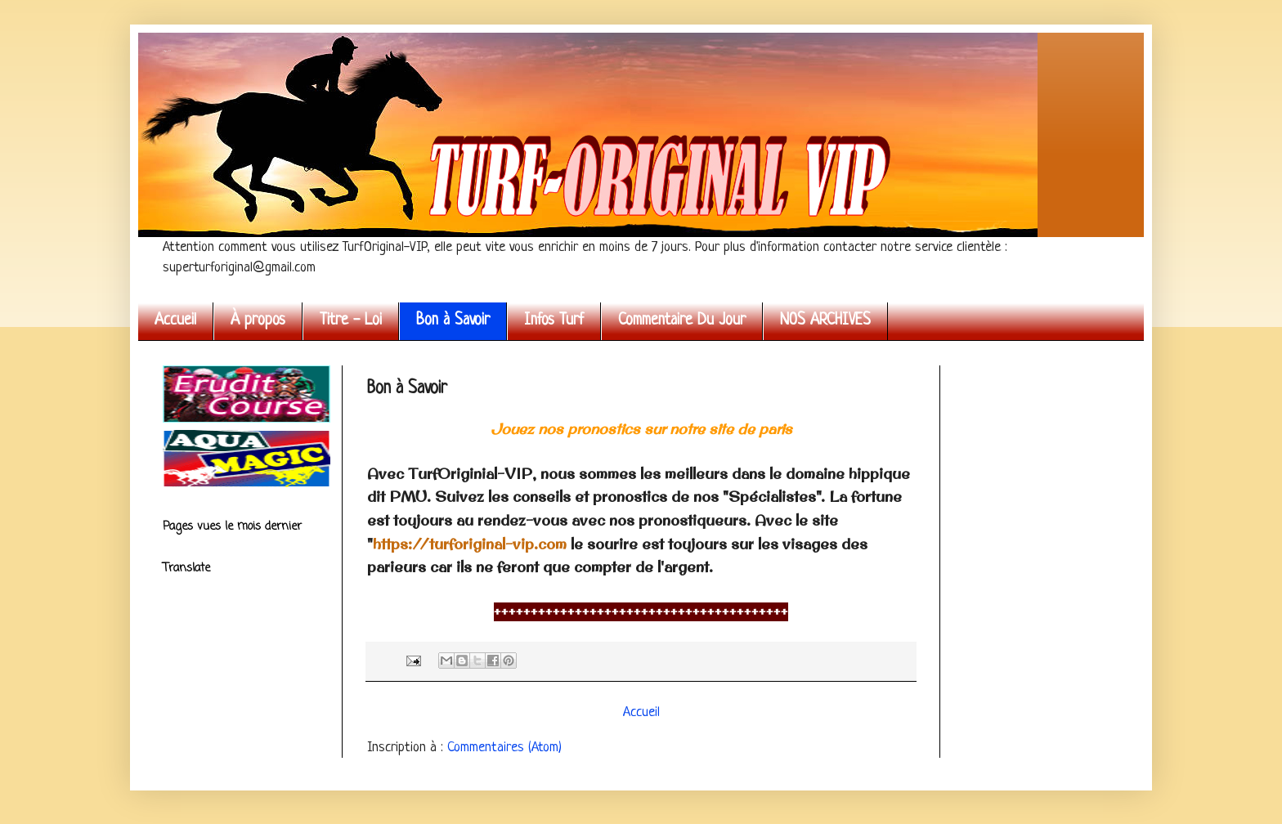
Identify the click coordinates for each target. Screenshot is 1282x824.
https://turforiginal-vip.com (470, 544)
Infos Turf (554, 320)
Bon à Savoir (453, 320)
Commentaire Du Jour (682, 320)
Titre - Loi (351, 320)
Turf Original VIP (167, 51)
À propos (258, 320)
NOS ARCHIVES (825, 320)
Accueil (175, 320)
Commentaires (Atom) (504, 747)
